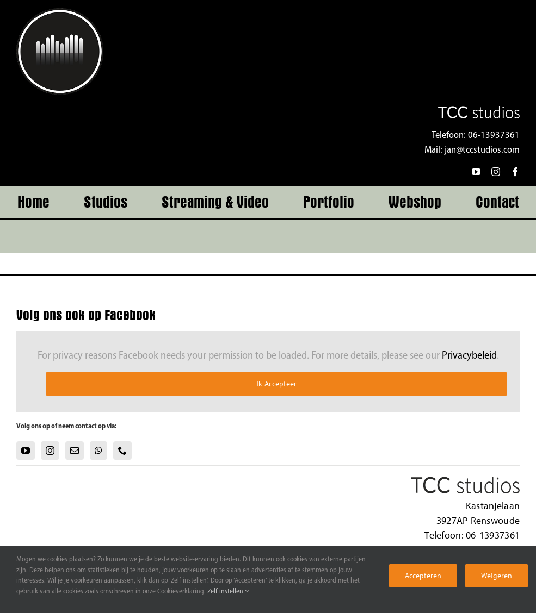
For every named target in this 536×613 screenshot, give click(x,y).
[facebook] (515, 171)
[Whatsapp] (98, 450)
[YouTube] (25, 450)
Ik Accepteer (276, 384)
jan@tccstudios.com (482, 150)
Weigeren (496, 575)
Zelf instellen (228, 591)
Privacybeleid (469, 356)
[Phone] (122, 450)
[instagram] (495, 171)
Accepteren (423, 575)
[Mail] (74, 450)
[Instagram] (50, 450)
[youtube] (476, 171)
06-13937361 (494, 135)
